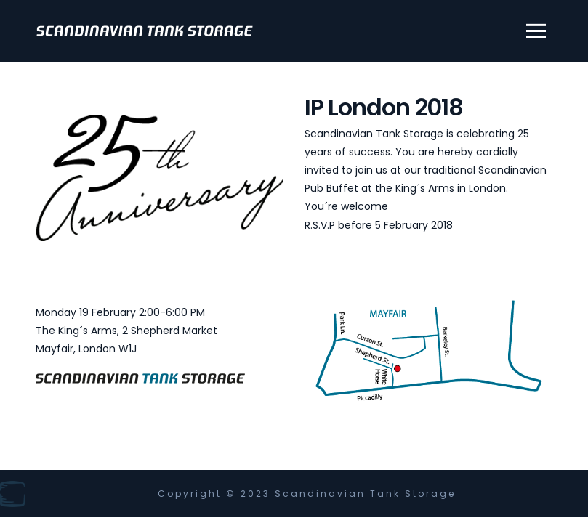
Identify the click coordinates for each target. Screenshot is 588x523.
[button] (531, 31)
